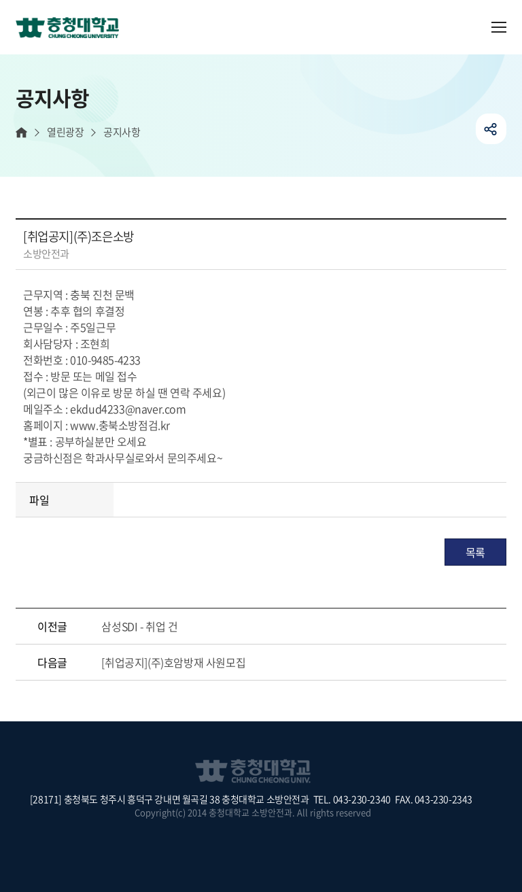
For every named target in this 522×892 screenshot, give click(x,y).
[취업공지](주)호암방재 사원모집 (173, 662)
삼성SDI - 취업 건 (139, 626)
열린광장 (65, 132)
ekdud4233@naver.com (128, 408)
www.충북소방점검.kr (120, 425)
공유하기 (491, 129)
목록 (475, 552)
